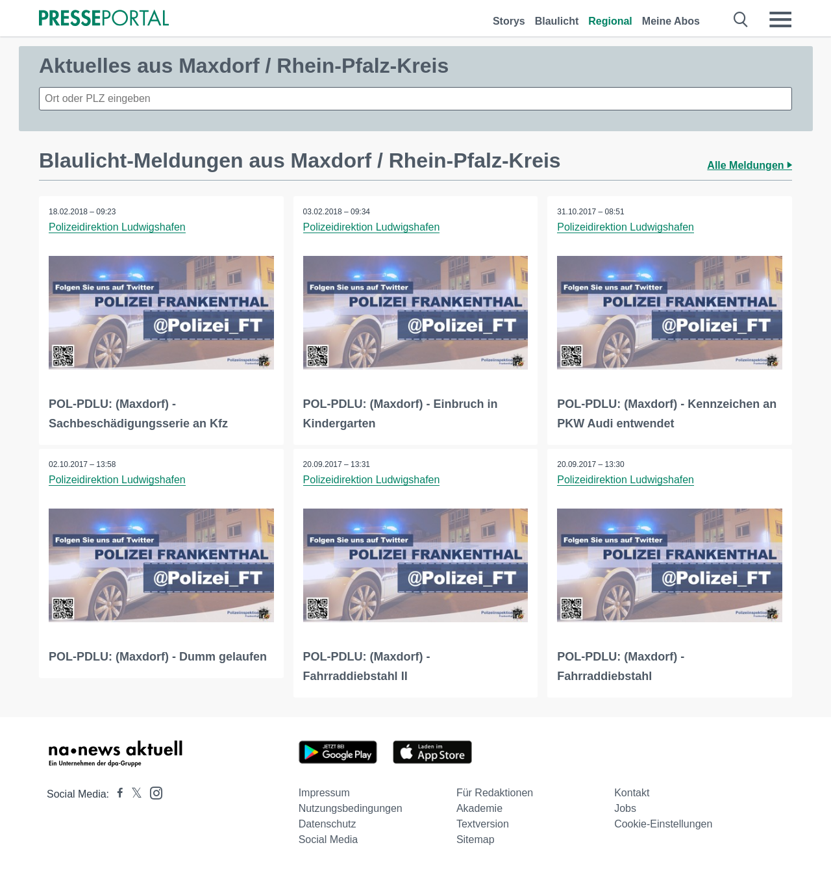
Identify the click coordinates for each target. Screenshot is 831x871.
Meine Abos (671, 21)
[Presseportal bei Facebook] (116, 794)
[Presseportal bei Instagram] (152, 792)
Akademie (479, 808)
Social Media (328, 839)
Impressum (324, 792)
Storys (509, 21)
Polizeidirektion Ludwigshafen (117, 227)
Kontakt (631, 792)
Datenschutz (327, 823)
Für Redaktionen (494, 792)
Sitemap (475, 839)
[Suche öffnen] (741, 19)
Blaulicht (557, 21)
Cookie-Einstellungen (663, 823)
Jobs (625, 808)
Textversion (482, 823)
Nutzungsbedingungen (351, 808)
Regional (610, 21)
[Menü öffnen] (780, 19)
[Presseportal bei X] (132, 794)
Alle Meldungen (749, 165)
